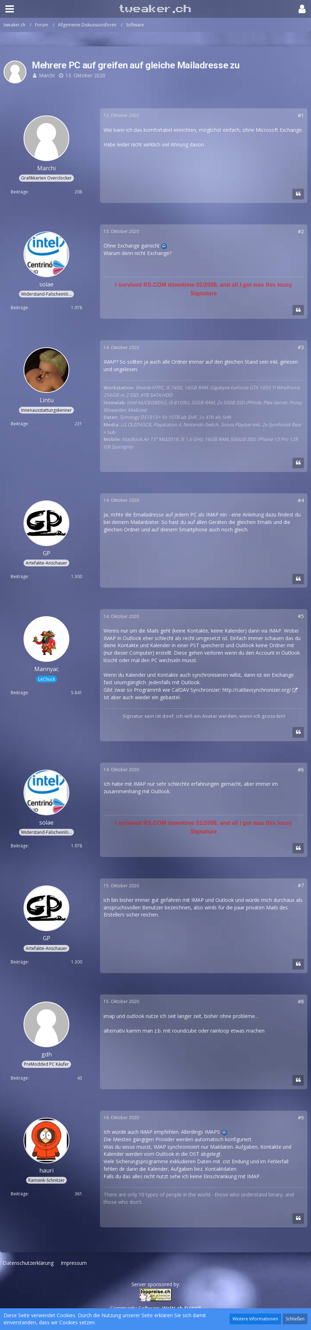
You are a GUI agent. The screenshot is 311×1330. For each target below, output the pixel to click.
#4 (301, 500)
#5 (301, 616)
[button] (10, 9)
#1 (301, 115)
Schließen (295, 1319)
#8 (301, 1001)
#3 (301, 347)
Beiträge (19, 192)
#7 (301, 885)
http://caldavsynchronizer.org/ (256, 689)
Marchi (47, 75)
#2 (301, 231)
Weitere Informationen (255, 1319)
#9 (301, 1117)
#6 (301, 769)
